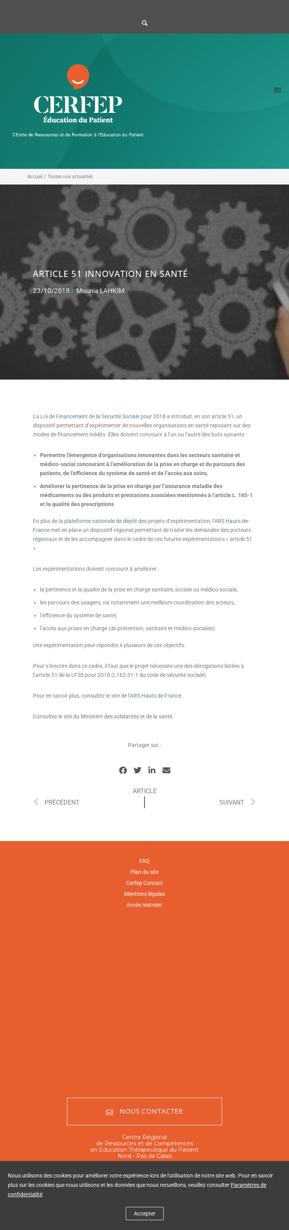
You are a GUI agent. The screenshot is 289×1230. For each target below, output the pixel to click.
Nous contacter (144, 1111)
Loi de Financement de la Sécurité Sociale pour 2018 (103, 416)
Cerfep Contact (144, 883)
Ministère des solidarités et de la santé (126, 716)
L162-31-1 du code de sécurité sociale (158, 675)
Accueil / (36, 176)
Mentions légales (144, 894)
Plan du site (144, 872)
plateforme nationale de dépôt (100, 521)
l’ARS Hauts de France (154, 696)
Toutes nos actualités (70, 176)
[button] (122, 770)
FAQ (144, 861)
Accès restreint (144, 905)
